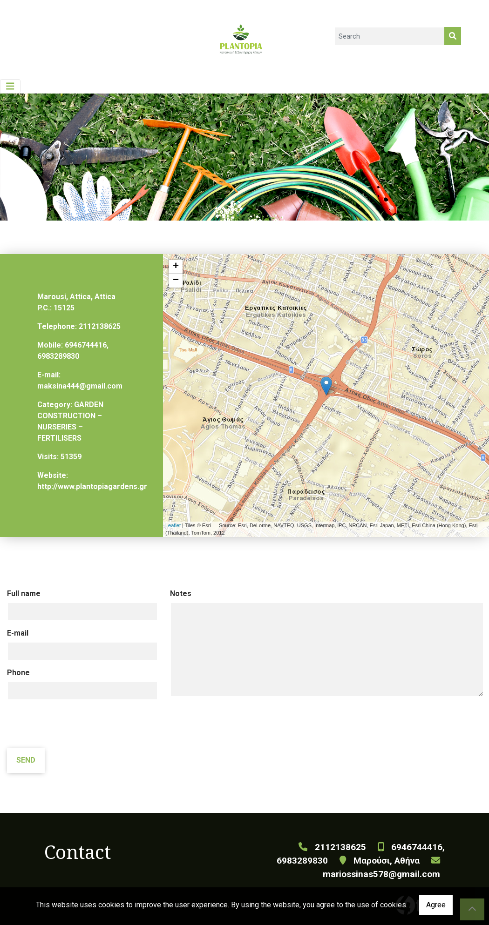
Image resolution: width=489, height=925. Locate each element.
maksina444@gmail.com (79, 386)
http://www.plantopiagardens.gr (92, 486)
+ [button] (176, 267)
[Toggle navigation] (10, 86)
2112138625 (100, 326)
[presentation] (78, 725)
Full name (24, 593)
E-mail (17, 633)
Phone (18, 672)
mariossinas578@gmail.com (381, 874)
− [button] (176, 281)
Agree (436, 904)
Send (25, 760)
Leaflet (173, 525)
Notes (180, 593)
